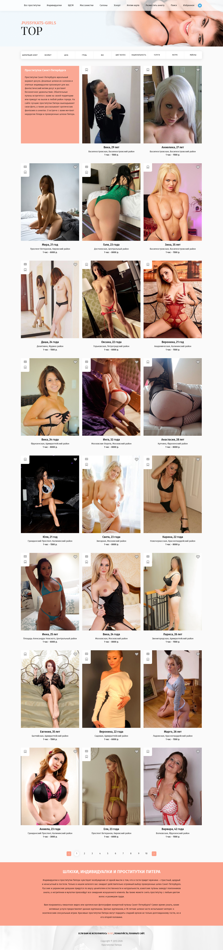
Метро (175, 55)
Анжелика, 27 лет (173, 147)
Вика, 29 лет (111, 147)
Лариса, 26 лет (172, 634)
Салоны (103, 5)
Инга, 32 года (111, 439)
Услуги (157, 55)
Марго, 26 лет (172, 731)
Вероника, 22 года (111, 731)
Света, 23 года (111, 537)
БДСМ (71, 5)
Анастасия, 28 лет (172, 439)
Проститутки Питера (111, 945)
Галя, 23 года (111, 244)
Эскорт (117, 5)
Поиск (174, 5)
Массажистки (86, 5)
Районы (193, 55)
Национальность (138, 55)
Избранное (189, 5)
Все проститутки (32, 5)
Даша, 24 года (50, 342)
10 (146, 853)
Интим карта (133, 5)
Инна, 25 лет (50, 634)
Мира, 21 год (50, 244)
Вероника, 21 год (173, 342)
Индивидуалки (54, 5)
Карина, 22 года (172, 537)
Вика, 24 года (50, 439)
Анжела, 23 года (50, 829)
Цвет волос (121, 55)
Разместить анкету (155, 5)
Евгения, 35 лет (50, 731)
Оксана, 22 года (111, 342)
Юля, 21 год (50, 537)
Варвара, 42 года (173, 829)
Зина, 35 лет (172, 244)
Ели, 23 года (111, 829)
